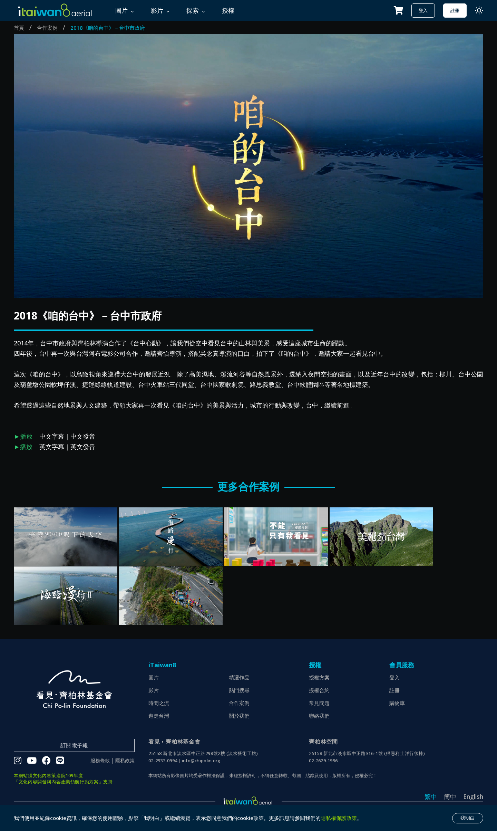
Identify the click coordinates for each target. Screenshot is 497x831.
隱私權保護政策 (339, 817)
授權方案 (319, 677)
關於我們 (239, 715)
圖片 (153, 677)
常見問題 (319, 702)
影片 (153, 690)
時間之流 (158, 702)
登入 (423, 10)
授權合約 (319, 690)
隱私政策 (125, 760)
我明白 (467, 818)
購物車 (397, 702)
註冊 (454, 10)
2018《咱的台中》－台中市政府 (107, 27)
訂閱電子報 (74, 745)
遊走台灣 (158, 715)
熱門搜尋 (239, 690)
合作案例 (47, 27)
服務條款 (100, 760)
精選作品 (239, 677)
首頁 (19, 27)
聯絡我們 (319, 715)
